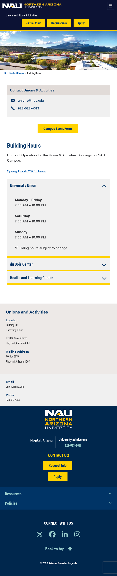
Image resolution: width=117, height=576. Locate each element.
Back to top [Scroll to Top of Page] (54, 548)
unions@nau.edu (15, 386)
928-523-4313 (13, 399)
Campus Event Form (57, 128)
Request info (59, 22)
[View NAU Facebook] (52, 534)
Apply (81, 22)
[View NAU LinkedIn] (65, 534)
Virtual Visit (33, 22)
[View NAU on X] (40, 534)
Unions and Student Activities (21, 15)
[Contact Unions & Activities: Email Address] (58, 100)
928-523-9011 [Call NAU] (73, 445)
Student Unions (16, 73)
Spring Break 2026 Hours (26, 170)
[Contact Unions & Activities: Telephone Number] (58, 108)
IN (5, 73)
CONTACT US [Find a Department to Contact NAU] (58, 455)
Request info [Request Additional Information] (58, 465)
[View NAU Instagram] (77, 534)
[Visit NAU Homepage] (58, 419)
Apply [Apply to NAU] (58, 476)
